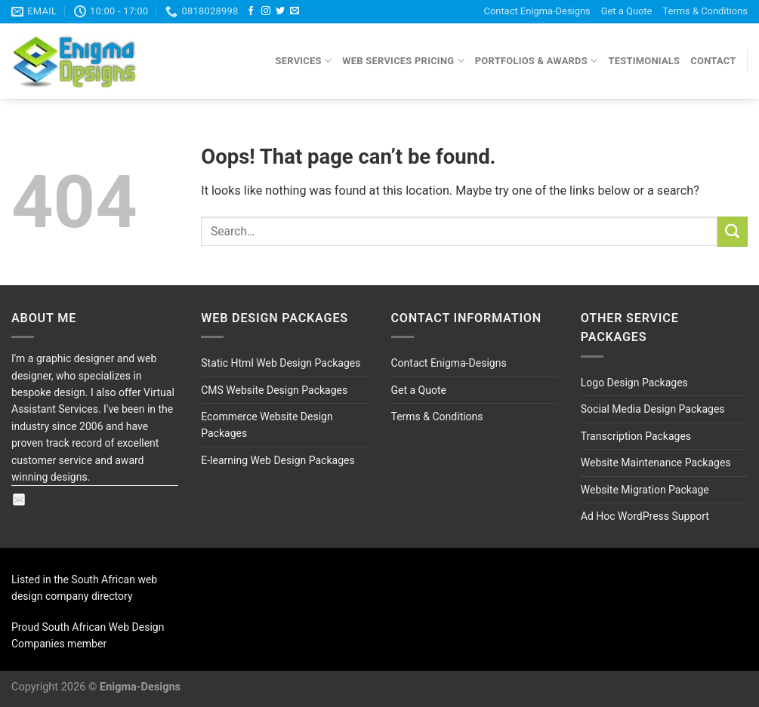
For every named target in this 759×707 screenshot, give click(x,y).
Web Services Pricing (403, 61)
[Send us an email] (294, 11)
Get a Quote (627, 11)
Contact (713, 60)
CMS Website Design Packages (274, 390)
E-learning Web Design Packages (277, 460)
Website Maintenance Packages (656, 462)
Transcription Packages (636, 436)
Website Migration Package (645, 490)
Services (304, 61)
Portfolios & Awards (536, 61)
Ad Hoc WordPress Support (645, 516)
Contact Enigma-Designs (537, 11)
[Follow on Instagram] (265, 11)
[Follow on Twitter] (280, 11)
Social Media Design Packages (653, 409)
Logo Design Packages (634, 383)
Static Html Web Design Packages (280, 363)
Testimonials (644, 60)
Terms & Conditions (705, 11)
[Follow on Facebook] (250, 11)
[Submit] (732, 232)
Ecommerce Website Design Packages (266, 424)
